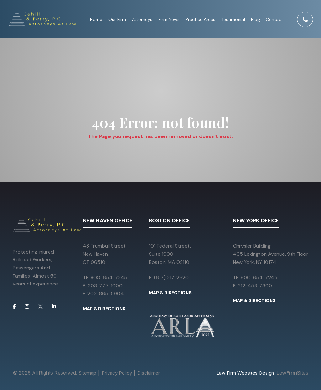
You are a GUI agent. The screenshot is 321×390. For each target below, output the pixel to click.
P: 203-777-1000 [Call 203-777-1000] (103, 285)
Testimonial (233, 19)
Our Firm (117, 19)
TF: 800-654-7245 (105, 277)
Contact (274, 19)
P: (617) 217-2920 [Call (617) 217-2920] (169, 277)
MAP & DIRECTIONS (104, 308)
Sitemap (87, 373)
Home (96, 19)
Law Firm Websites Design (245, 373)
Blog (255, 19)
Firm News (169, 19)
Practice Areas (201, 19)
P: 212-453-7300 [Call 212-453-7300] (252, 285)
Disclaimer (148, 373)
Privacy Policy (117, 373)
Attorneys (142, 19)
